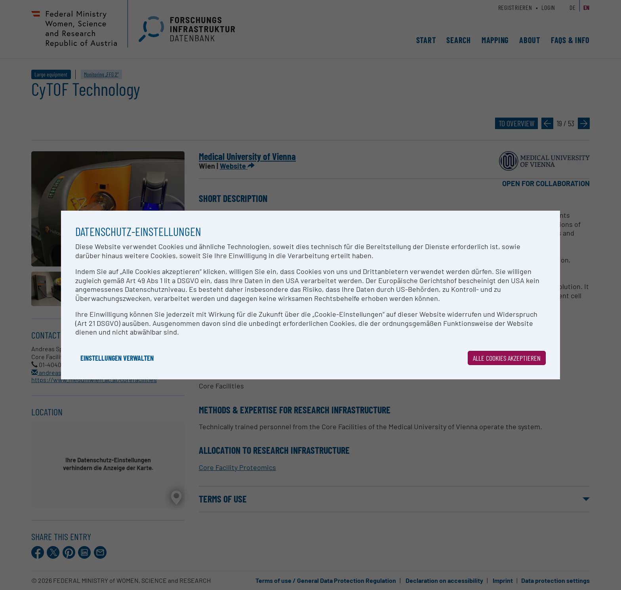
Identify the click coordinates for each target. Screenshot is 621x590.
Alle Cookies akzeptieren (507, 358)
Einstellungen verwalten (117, 358)
